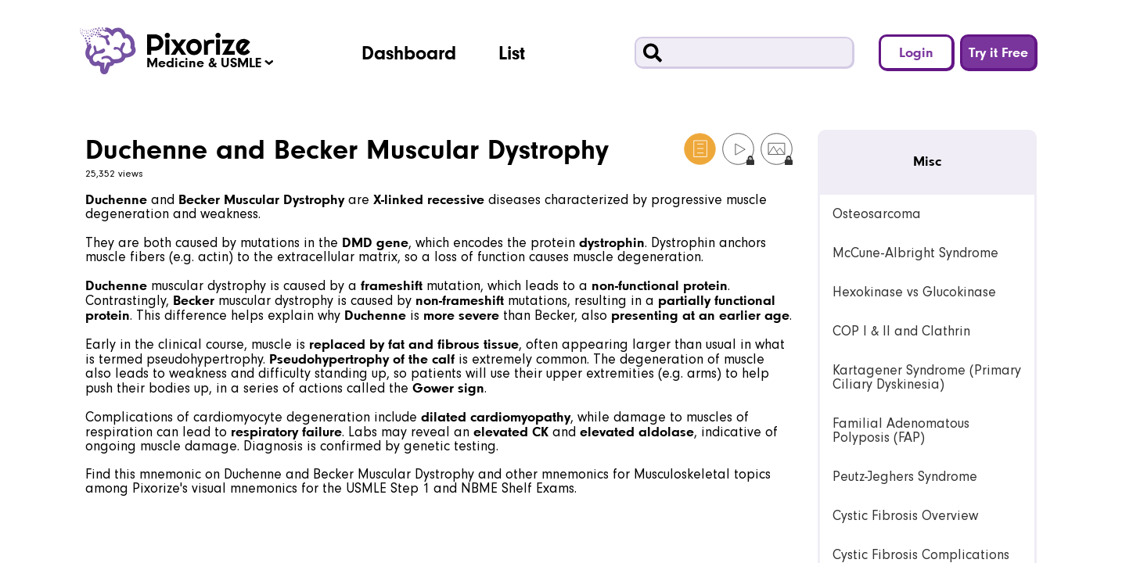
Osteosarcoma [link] (877, 214)
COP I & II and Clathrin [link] (901, 331)
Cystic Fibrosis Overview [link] (905, 515)
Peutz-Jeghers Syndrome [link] (905, 476)
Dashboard (408, 52)
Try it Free (998, 52)
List (511, 52)
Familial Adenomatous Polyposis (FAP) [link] (901, 430)
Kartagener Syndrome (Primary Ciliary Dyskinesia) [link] (927, 377)
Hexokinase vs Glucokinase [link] (914, 292)
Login (916, 52)
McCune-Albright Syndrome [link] (915, 253)
